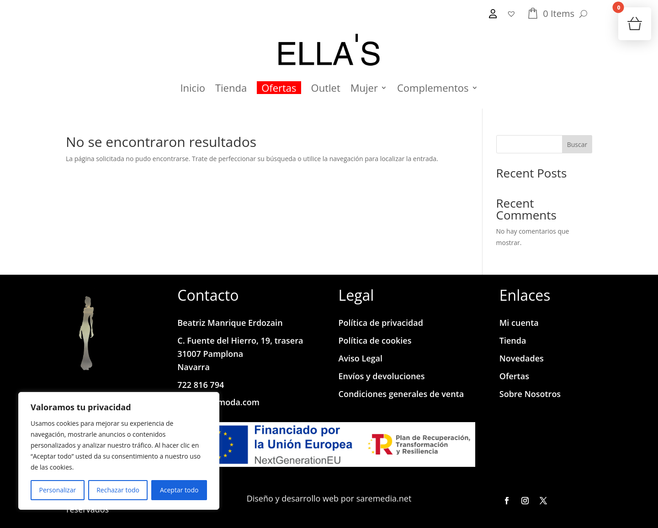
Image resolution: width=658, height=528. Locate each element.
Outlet (325, 87)
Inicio (192, 87)
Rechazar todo (117, 490)
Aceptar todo (179, 490)
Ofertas (278, 87)
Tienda (231, 87)
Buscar (577, 144)
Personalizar (57, 490)
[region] (118, 451)
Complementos (433, 87)
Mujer (364, 87)
